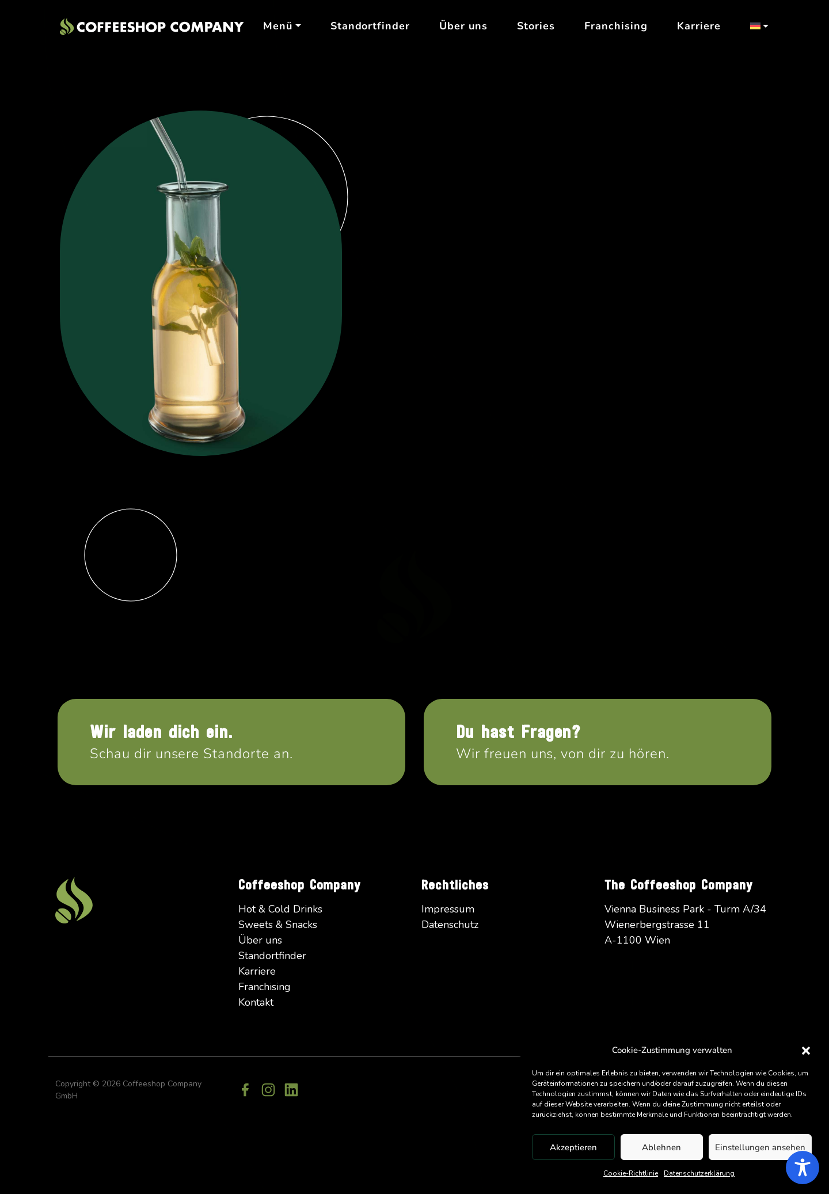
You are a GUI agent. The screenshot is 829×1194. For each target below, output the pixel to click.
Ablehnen (661, 1147)
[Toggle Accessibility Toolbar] (802, 1167)
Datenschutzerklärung (699, 1173)
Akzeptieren (573, 1147)
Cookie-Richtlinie (630, 1173)
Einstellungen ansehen (760, 1147)
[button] (806, 1050)
